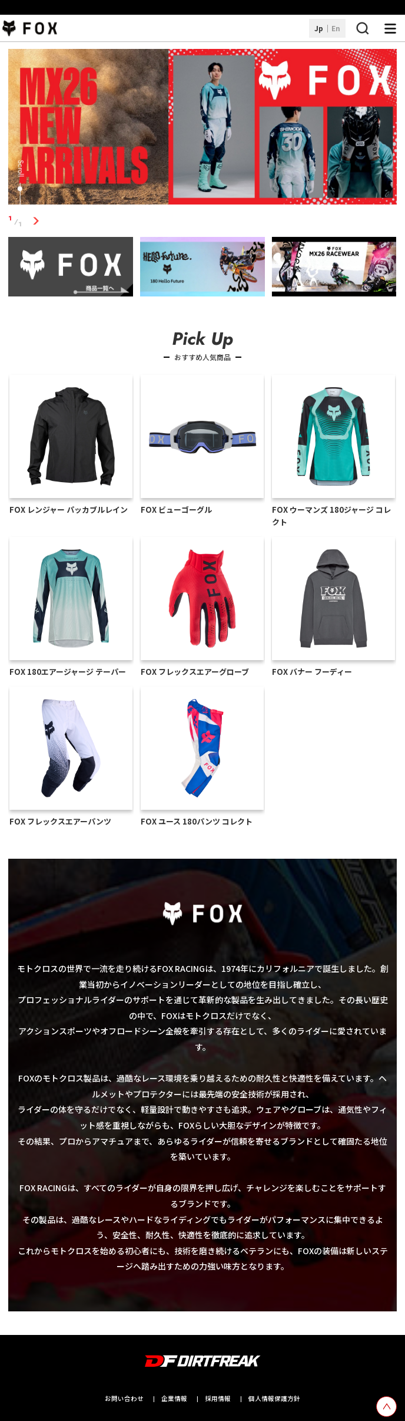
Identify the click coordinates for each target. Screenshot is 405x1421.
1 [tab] (35, 221)
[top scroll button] (386, 1406)
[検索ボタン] (362, 28)
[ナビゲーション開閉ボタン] (390, 28)
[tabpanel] (202, 129)
